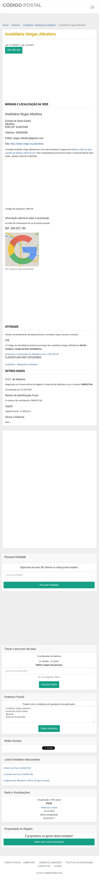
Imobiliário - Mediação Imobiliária (21, 364)
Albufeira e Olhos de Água (81, 149)
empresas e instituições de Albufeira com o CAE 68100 (32, 354)
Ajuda (57, 866)
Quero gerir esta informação (49, 841)
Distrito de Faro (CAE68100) (17, 768)
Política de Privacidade (79, 862)
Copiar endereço (49, 728)
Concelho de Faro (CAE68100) (18, 774)
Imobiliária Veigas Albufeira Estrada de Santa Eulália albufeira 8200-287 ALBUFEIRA (49, 714)
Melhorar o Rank (49, 807)
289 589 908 (13, 50)
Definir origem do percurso (49, 665)
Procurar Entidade (49, 585)
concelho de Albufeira (14, 153)
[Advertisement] (49, 77)
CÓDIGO (22, 5)
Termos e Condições (50, 862)
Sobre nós (29, 862)
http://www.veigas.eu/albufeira (27, 143)
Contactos (44, 866)
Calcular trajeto (49, 684)
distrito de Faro (29, 153)
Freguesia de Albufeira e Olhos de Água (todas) (27, 780)
